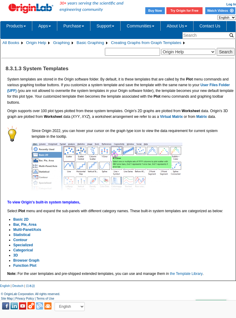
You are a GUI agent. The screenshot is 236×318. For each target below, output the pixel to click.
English (5, 286)
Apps (44, 26)
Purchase (73, 26)
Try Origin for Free (185, 10)
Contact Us (210, 26)
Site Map (7, 298)
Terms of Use (45, 298)
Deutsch (18, 286)
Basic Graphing (90, 42)
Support (105, 26)
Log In (231, 4)
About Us (177, 26)
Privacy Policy (24, 298)
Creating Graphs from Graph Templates (146, 42)
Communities (140, 26)
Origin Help (36, 42)
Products (16, 26)
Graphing (61, 42)
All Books (10, 42)
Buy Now (155, 10)
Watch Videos (220, 10)
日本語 (30, 286)
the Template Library (186, 274)
